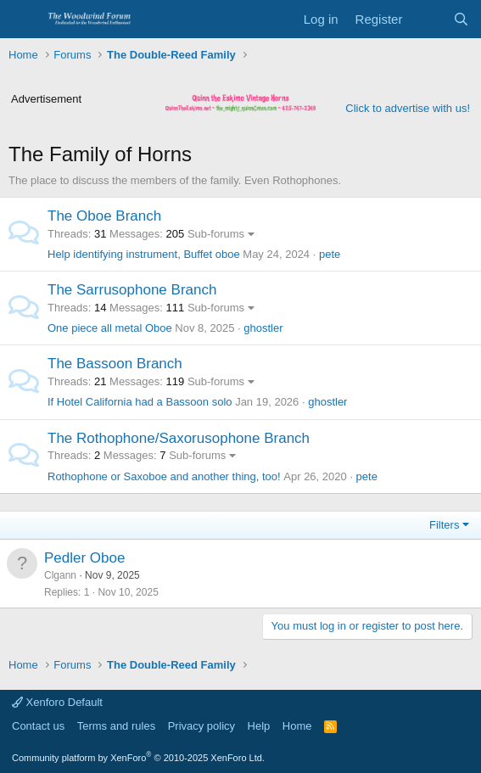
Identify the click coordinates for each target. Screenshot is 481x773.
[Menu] (23, 19)
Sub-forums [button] (215, 233)
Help (259, 726)
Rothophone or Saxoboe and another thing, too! (164, 476)
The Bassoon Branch (115, 364)
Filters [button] (444, 524)
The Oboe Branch (104, 216)
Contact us (38, 726)
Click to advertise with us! (407, 108)
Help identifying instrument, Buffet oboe (144, 254)
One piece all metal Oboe (110, 328)
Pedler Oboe (84, 558)
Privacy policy (201, 726)
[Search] (461, 19)
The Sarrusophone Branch (132, 290)
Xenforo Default (57, 702)
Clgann (60, 575)
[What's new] (427, 19)
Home (297, 726)
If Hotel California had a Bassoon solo (140, 401)
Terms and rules (116, 726)
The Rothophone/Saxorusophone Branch (179, 438)
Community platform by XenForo (138, 758)
